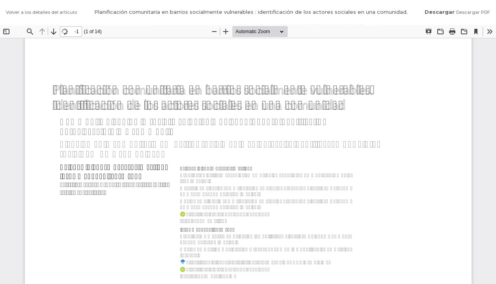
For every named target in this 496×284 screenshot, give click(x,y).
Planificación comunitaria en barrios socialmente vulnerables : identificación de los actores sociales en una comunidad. (251, 12)
